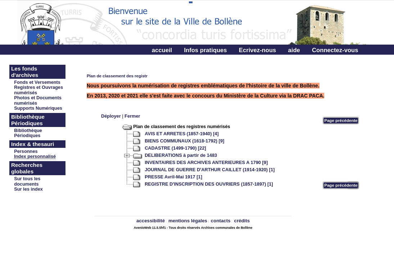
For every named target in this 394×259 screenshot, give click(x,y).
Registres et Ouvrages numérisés (38, 90)
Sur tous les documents (27, 181)
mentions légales (187, 220)
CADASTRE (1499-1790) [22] (175, 148)
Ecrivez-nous (257, 50)
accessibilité (150, 220)
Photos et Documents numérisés (38, 100)
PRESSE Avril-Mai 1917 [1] (173, 177)
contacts (221, 220)
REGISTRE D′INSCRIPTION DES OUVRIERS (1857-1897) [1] (209, 184)
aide (294, 50)
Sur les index (28, 189)
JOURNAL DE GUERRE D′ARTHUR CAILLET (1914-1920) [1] (210, 169)
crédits (242, 220)
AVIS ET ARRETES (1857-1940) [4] (182, 133)
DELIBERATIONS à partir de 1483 (181, 155)
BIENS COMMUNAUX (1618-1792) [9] (184, 141)
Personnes (25, 151)
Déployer (111, 116)
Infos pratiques (205, 50)
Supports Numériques (38, 108)
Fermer (132, 116)
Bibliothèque (28, 130)
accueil (162, 50)
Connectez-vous (335, 50)
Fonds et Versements (37, 82)
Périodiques (27, 135)
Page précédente (340, 120)
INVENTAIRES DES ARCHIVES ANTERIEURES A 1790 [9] (206, 162)
